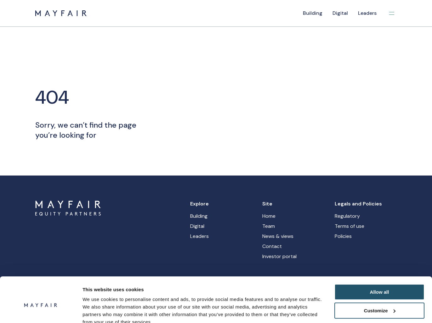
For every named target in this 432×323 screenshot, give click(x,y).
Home (269, 216)
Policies (343, 236)
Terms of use (349, 226)
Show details (97, 310)
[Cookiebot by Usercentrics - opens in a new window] (40, 310)
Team (268, 226)
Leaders (367, 13)
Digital (340, 13)
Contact (272, 246)
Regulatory (347, 216)
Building (312, 13)
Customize (379, 281)
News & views (277, 236)
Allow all (379, 263)
